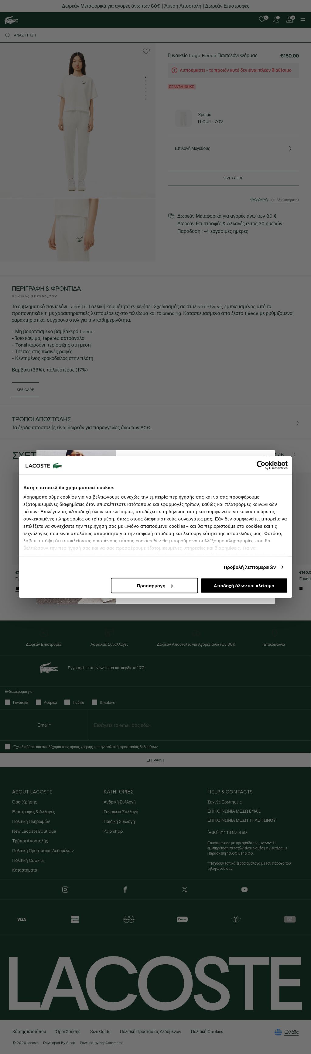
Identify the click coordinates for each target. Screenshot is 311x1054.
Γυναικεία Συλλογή (121, 811)
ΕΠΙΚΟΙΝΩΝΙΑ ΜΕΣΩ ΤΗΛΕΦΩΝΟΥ (241, 820)
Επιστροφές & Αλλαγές (33, 811)
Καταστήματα (24, 870)
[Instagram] (65, 889)
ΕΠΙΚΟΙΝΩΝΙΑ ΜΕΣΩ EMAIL (234, 811)
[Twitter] (184, 889)
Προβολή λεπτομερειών (250, 567)
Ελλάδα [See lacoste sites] (287, 1032)
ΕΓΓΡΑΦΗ (155, 760)
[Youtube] (244, 889)
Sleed (70, 1043)
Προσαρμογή (155, 585)
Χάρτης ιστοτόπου (29, 1031)
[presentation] (263, 455)
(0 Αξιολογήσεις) (285, 200)
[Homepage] (11, 20)
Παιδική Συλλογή (119, 821)
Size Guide (233, 178)
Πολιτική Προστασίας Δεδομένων (42, 850)
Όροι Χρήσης (24, 802)
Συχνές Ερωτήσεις (224, 802)
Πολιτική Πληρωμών (31, 821)
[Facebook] (125, 889)
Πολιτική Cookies (28, 860)
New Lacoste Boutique (34, 831)
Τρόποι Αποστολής (30, 841)
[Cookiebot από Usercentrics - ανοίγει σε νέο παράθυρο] (261, 465)
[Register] (276, 19)
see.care (25, 390)
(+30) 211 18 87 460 (227, 832)
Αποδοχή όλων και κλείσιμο (244, 585)
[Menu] (302, 19)
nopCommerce (111, 1043)
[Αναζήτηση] (155, 35)
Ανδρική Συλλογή (119, 802)
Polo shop (113, 831)
